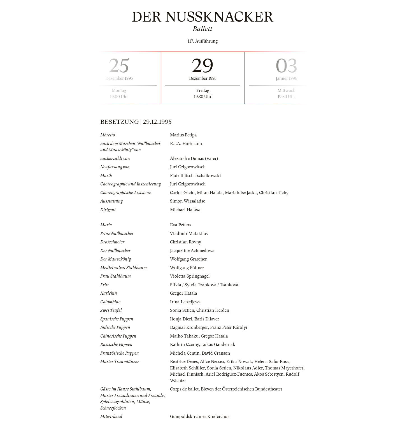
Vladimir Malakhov (189, 233)
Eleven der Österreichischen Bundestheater (241, 389)
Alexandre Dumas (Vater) (194, 158)
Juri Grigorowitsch (188, 166)
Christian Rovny (185, 242)
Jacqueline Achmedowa (192, 250)
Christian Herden (212, 310)
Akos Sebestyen (268, 374)
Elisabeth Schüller (187, 368)
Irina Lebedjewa (185, 301)
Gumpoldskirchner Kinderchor (199, 416)
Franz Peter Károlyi (228, 327)
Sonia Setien (182, 310)
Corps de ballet (184, 389)
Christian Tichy (273, 192)
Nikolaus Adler (248, 368)
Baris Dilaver (206, 319)
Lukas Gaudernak (218, 344)
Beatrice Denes (184, 361)
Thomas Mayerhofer (284, 368)
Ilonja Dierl (181, 319)
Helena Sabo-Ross (271, 361)
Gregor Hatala (183, 293)
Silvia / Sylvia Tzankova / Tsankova (204, 284)
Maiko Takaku (184, 336)
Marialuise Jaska (241, 192)
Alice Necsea (212, 361)
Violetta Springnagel (190, 276)
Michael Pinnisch (186, 374)
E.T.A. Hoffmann (186, 143)
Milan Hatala (210, 192)
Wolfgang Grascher (188, 259)
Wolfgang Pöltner (187, 267)
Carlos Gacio (182, 192)
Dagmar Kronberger (189, 327)
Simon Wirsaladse (187, 201)
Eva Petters (180, 224)
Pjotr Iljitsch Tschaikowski (195, 175)
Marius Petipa (183, 135)
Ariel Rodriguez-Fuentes (229, 374)
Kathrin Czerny (184, 344)
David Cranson (216, 353)
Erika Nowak (239, 361)
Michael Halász (185, 209)
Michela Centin (184, 353)
